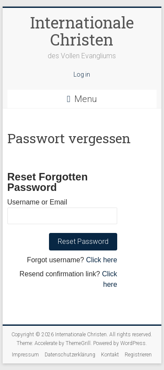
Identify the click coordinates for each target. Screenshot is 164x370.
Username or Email (37, 202)
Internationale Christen (82, 31)
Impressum (25, 355)
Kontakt (110, 355)
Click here (101, 260)
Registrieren (138, 355)
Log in (81, 74)
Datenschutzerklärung (70, 355)
